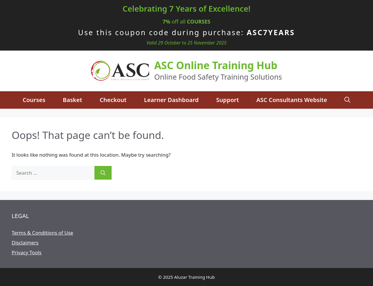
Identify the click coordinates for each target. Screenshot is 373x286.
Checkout (113, 100)
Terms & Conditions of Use (42, 232)
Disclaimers (25, 242)
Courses (34, 100)
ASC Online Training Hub (215, 65)
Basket (72, 100)
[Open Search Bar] (347, 100)
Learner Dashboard (171, 100)
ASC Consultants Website (291, 100)
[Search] (103, 173)
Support (227, 100)
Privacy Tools (26, 252)
